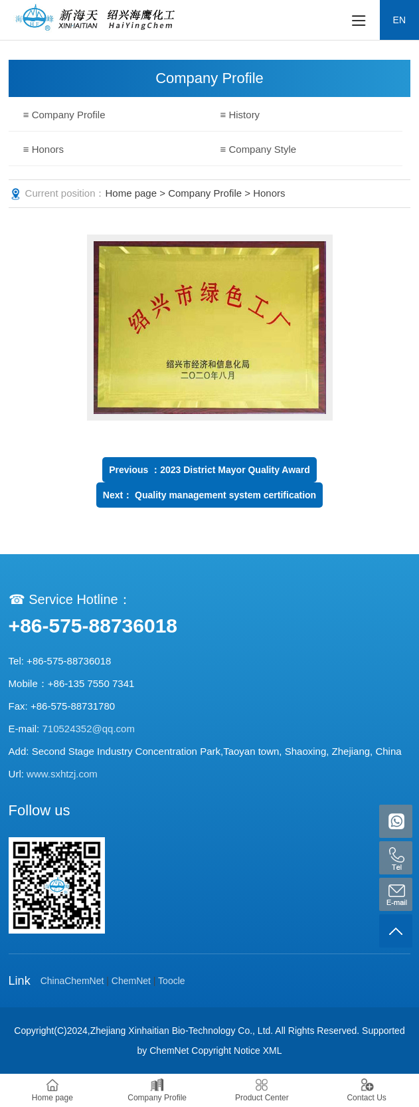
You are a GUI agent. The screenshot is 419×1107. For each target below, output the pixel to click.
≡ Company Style (258, 149)
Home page (131, 193)
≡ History (240, 114)
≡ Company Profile (64, 114)
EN (399, 20)
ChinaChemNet (72, 980)
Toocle (171, 980)
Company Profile (205, 193)
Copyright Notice (225, 1050)
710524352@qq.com (88, 728)
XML (272, 1050)
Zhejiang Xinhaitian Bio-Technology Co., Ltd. (182, 1030)
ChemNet (131, 980)
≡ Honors (43, 149)
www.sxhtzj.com (62, 773)
